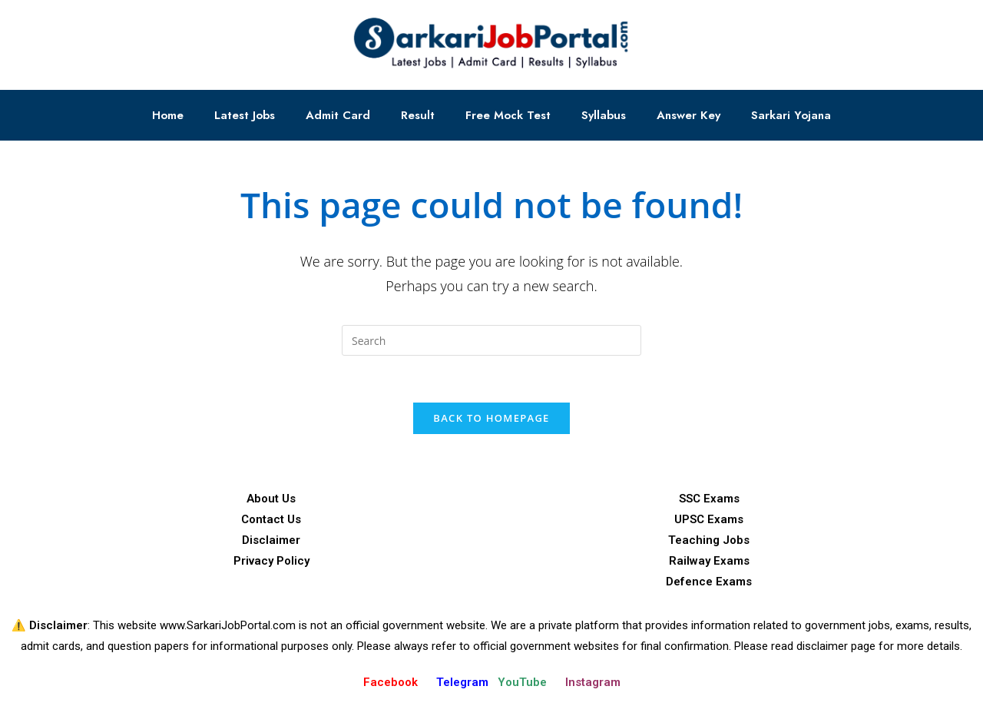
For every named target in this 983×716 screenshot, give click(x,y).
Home (168, 115)
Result (418, 115)
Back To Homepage (491, 418)
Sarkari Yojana (791, 115)
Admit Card (338, 115)
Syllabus (603, 115)
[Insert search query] (491, 340)
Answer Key (688, 115)
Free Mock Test (508, 115)
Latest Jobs (244, 115)
